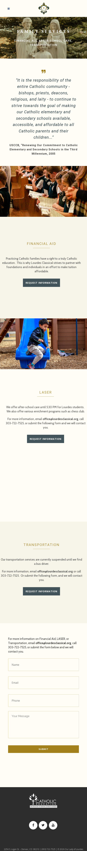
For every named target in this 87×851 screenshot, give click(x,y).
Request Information (31, 282)
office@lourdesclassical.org (44, 571)
